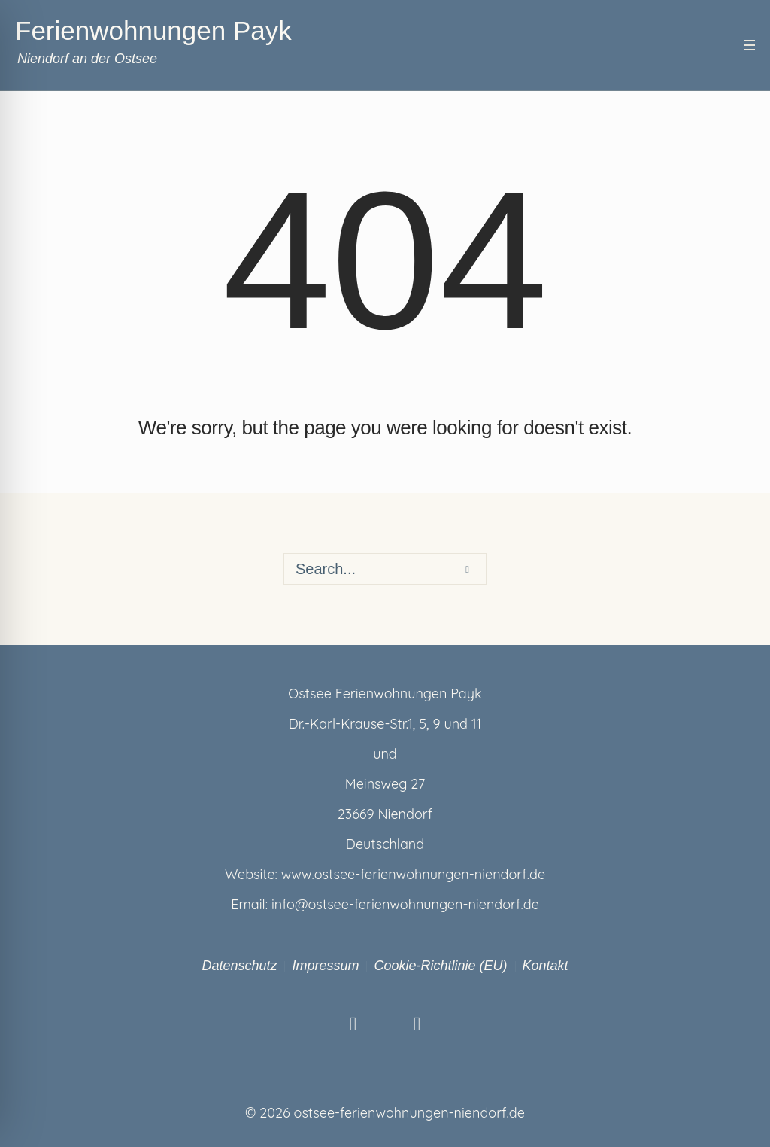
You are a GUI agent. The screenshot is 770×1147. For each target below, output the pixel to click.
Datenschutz (239, 965)
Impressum (325, 965)
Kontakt (545, 965)
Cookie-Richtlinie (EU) (440, 965)
